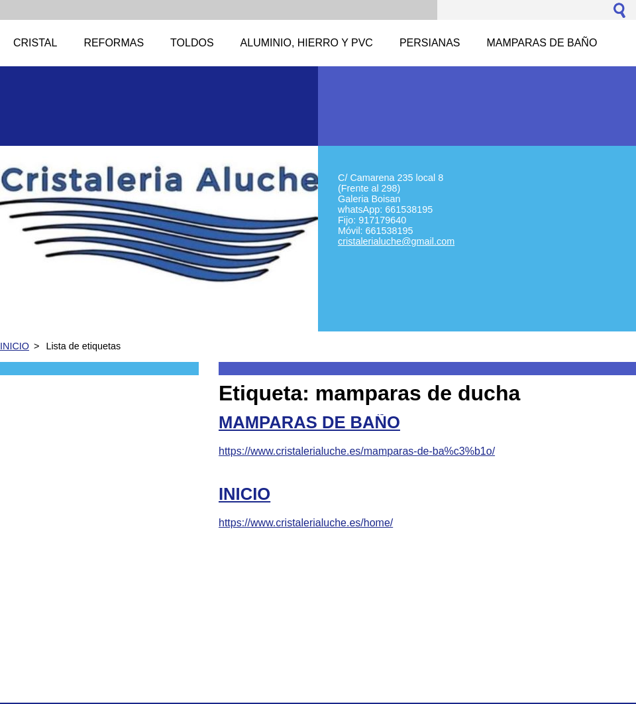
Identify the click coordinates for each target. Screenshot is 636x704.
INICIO (14, 346)
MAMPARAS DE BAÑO (309, 422)
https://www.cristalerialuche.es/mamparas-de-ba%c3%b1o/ (357, 451)
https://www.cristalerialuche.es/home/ (306, 522)
